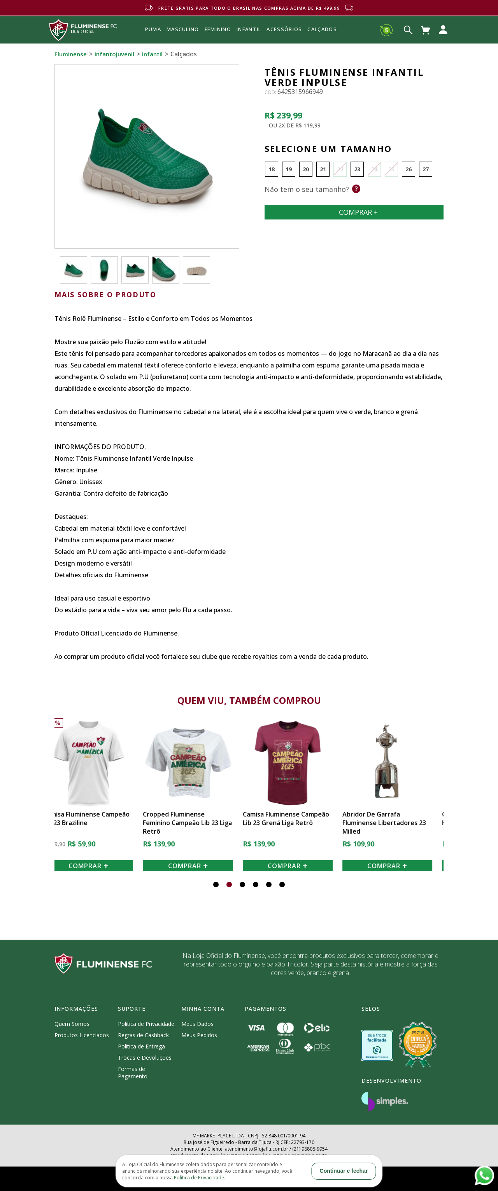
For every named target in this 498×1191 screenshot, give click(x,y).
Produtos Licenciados (81, 1035)
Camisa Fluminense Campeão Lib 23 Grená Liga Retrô (297, 818)
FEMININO (218, 29)
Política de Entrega (141, 1046)
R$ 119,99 (308, 125)
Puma (153, 38)
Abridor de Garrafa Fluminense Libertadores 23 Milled (395, 823)
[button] (216, 884)
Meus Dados (197, 1023)
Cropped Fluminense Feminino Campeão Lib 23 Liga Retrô (198, 823)
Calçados (322, 29)
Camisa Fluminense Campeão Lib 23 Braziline (97, 818)
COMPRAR (99, 866)
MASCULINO (183, 29)
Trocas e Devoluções (145, 1057)
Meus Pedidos (199, 1035)
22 (340, 169)
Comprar (354, 212)
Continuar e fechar (344, 1171)
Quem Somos (71, 1023)
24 (374, 169)
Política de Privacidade (146, 1023)
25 (391, 169)
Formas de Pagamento (132, 1072)
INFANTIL (249, 29)
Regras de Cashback (143, 1035)
